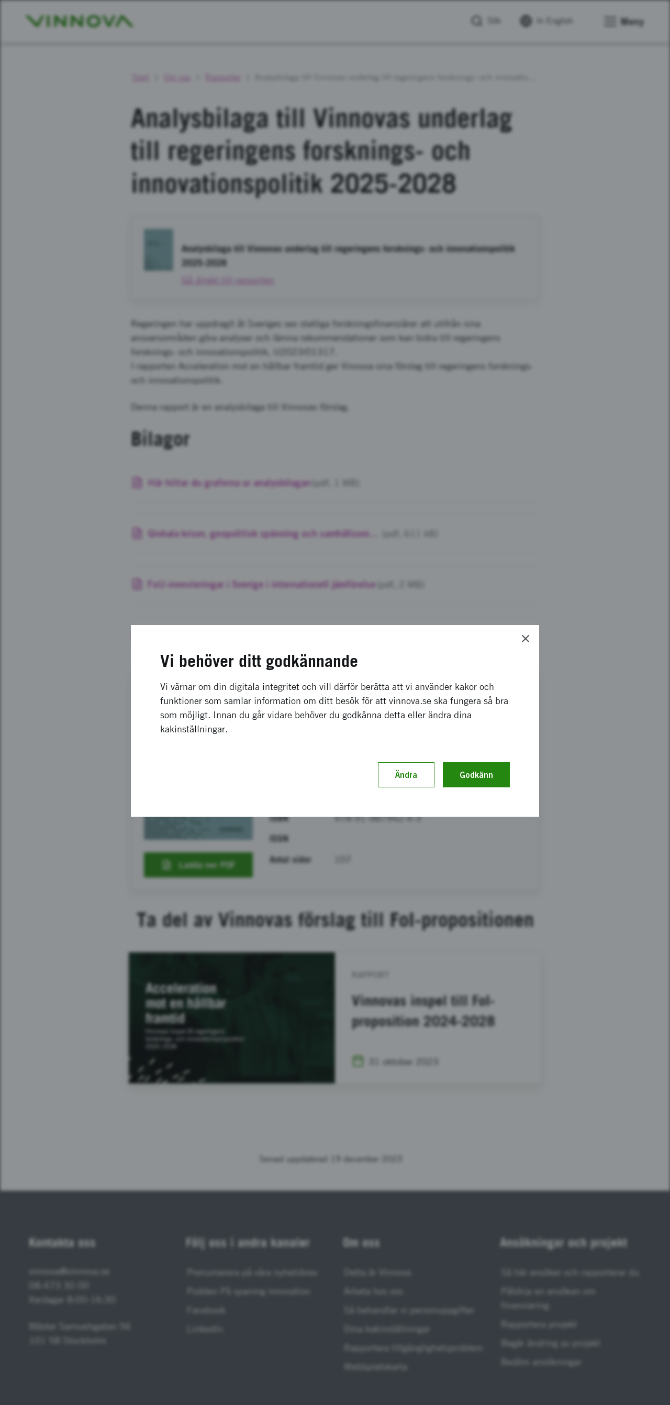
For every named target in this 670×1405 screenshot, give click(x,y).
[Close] (525, 638)
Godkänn (476, 775)
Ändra (406, 775)
